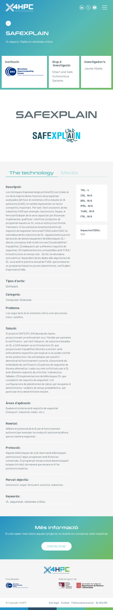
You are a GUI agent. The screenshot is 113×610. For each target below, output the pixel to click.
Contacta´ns (56, 546)
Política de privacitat (82, 602)
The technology (31, 173)
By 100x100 (101, 602)
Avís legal (54, 602)
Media (69, 173)
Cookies (65, 602)
